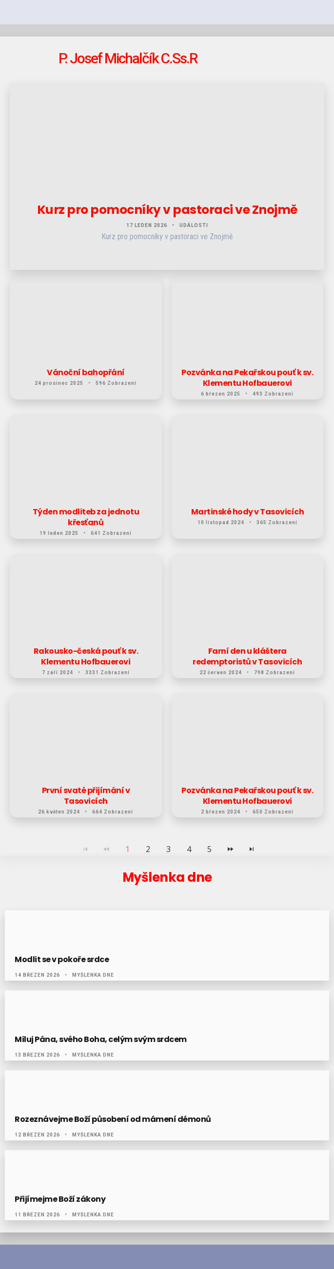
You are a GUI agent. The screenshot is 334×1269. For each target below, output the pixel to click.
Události (193, 225)
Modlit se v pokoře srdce (62, 959)
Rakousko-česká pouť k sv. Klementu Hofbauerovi (86, 656)
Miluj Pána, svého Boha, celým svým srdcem (101, 1039)
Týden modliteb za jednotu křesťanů (86, 517)
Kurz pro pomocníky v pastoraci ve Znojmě (167, 210)
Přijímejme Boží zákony (60, 1199)
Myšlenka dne (93, 975)
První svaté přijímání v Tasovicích (86, 796)
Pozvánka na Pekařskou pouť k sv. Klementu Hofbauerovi (247, 378)
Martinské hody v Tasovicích (247, 512)
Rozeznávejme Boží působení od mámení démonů (113, 1119)
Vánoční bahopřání (86, 372)
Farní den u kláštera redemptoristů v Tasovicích (247, 656)
